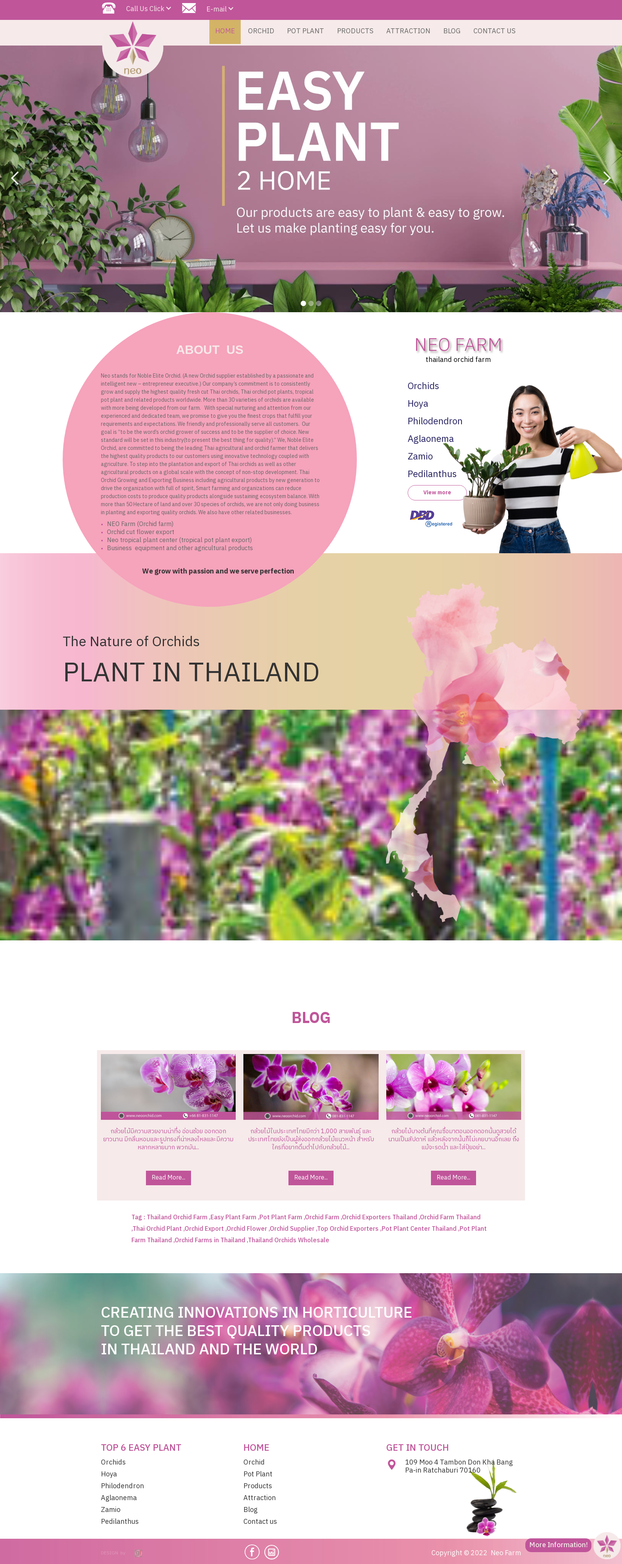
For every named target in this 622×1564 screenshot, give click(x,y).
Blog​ (250, 1510)
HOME (225, 31)
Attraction (259, 1498)
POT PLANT (305, 31)
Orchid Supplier (292, 1229)
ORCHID (261, 31)
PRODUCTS (355, 31)
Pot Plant (257, 1474)
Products (257, 1486)
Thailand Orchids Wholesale (288, 1240)
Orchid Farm (322, 1217)
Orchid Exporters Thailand (379, 1217)
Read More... (168, 1178)
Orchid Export (204, 1229)
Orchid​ (254, 1462)
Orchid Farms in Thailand (210, 1240)
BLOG (451, 31)
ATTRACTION (408, 31)
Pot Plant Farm (280, 1217)
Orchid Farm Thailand (450, 1217)
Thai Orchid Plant (157, 1229)
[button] (15, 178)
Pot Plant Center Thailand (419, 1229)
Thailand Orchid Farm (177, 1217)
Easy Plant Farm (233, 1217)
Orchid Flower (247, 1229)
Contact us (260, 1522)
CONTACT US (494, 31)
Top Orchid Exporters (348, 1229)
